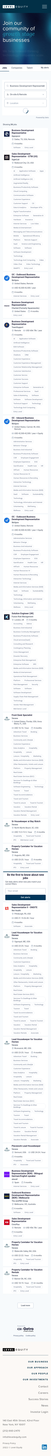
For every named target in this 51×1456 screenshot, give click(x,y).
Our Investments (35, 1379)
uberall (15, 1179)
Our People (40, 1373)
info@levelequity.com (15, 1436)
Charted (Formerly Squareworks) (25, 308)
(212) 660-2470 (11, 1430)
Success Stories (38, 1399)
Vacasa (15, 718)
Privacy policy (18, 1336)
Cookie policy (30, 1336)
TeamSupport (17, 327)
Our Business (38, 1361)
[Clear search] (43, 86)
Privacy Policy (9, 1443)
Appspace (16, 136)
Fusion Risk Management (22, 617)
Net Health (16, 910)
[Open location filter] (43, 103)
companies (16, 68)
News (44, 1405)
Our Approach (37, 1367)
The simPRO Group (20, 1201)
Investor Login (39, 1412)
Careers (43, 1393)
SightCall (15, 160)
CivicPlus (16, 1224)
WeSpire (15, 280)
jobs (4, 68)
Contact (43, 1386)
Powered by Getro (42, 118)
